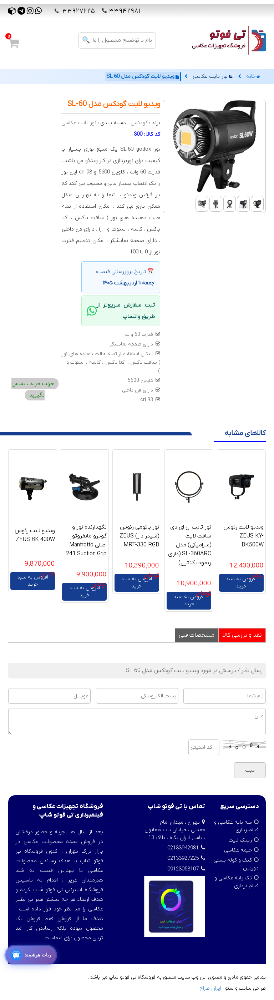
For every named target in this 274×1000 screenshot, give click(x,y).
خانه (253, 76)
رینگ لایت (240, 840)
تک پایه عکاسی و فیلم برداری (236, 881)
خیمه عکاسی (238, 850)
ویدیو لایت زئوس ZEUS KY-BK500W (243, 536)
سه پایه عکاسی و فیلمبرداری (236, 826)
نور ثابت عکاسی (213, 76)
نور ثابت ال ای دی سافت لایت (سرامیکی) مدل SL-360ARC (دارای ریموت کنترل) (189, 545)
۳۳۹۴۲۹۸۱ (125, 11)
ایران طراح (210, 988)
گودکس (139, 122)
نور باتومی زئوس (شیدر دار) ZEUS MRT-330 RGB (139, 536)
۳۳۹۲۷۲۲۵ (78, 11)
